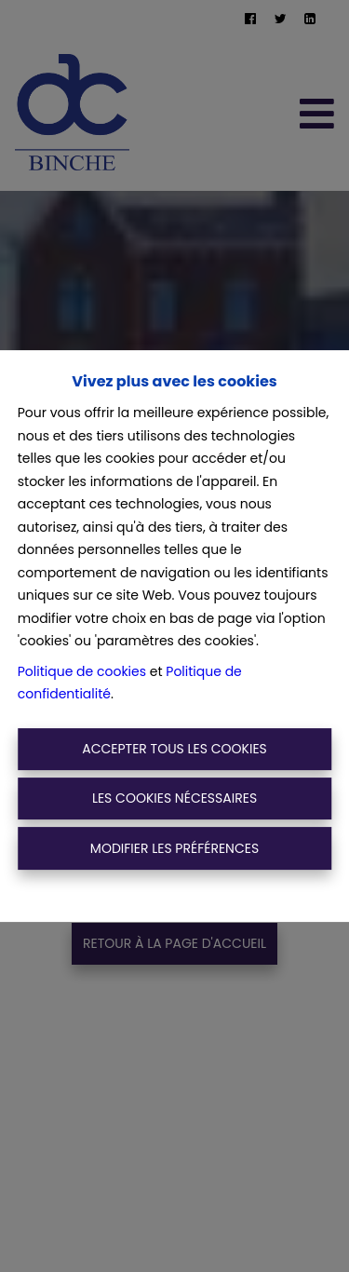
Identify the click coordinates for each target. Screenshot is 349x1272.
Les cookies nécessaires (174, 798)
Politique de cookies (82, 671)
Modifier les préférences (174, 848)
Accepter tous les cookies (174, 748)
